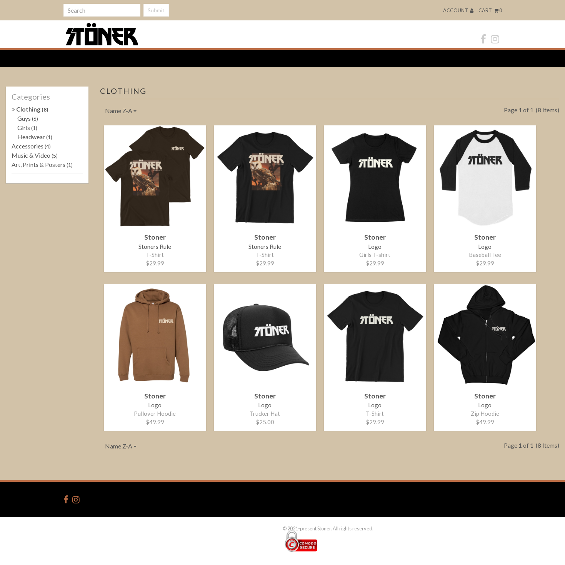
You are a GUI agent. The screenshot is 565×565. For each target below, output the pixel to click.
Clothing (30, 109)
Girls (27, 127)
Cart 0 (490, 10)
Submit (156, 10)
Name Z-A (121, 110)
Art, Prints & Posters (42, 164)
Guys (27, 118)
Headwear (34, 136)
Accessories (31, 146)
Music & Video (35, 155)
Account (458, 10)
